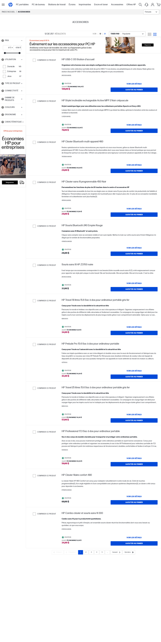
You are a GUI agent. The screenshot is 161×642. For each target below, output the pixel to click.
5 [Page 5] (102, 552)
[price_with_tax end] (16, 47)
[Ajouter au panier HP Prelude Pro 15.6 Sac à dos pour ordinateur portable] (134, 376)
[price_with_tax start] (6, 47)
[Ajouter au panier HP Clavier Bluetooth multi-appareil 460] (134, 171)
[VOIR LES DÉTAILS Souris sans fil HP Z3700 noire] (134, 283)
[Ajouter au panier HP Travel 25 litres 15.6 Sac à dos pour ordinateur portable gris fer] (134, 420)
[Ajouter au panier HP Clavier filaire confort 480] (134, 502)
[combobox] (151, 12)
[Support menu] (146, 4)
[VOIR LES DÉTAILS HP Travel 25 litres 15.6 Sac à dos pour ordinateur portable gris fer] (134, 414)
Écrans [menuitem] (72, 4)
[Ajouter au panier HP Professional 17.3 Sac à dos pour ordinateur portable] (134, 464)
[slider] (5, 53)
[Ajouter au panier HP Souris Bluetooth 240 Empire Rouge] (134, 254)
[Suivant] (116, 552)
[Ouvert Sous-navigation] (3, 4)
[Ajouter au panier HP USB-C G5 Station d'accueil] (134, 90)
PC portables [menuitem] (22, 4)
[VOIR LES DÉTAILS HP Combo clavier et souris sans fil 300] (134, 537)
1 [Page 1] (80, 552)
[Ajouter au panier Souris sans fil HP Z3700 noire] (134, 289)
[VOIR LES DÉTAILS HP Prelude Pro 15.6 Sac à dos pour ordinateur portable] (134, 371)
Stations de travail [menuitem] (57, 4)
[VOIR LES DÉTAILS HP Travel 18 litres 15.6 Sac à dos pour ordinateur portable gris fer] (134, 327)
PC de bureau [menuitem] (38, 4)
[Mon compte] (152, 4)
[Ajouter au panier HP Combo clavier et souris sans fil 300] (134, 543)
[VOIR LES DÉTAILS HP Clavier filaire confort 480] (134, 496)
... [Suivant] (107, 552)
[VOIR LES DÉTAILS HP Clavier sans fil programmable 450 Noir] (134, 209)
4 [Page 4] (96, 552)
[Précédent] (71, 552)
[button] (12, 40)
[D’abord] (58, 552)
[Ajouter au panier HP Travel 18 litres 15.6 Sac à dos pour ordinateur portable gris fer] (134, 333)
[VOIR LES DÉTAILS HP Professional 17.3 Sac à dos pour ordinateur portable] (134, 458)
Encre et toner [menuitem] (101, 4)
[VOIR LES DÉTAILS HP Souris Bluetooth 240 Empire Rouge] (134, 248)
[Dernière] (129, 552)
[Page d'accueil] (10, 5)
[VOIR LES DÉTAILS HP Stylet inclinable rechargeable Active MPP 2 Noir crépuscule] (134, 125)
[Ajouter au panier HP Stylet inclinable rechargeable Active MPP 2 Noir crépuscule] (134, 131)
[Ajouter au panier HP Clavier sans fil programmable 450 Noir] (134, 214)
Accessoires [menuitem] (117, 4)
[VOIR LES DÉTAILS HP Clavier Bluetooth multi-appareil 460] (134, 165)
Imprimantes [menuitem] (85, 4)
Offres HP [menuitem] (131, 4)
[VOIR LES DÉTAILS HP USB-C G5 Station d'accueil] (134, 84)
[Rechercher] (140, 4)
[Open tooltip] (2, 40)
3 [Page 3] (91, 552)
